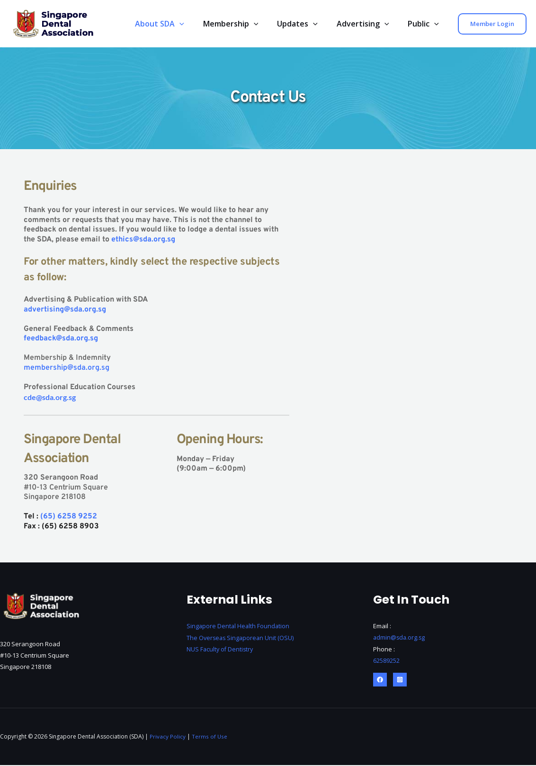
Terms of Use (210, 737)
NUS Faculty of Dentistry (221, 650)
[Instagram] (400, 680)
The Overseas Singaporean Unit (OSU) (242, 638)
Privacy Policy (168, 737)
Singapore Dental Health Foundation (239, 627)
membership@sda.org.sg (66, 369)
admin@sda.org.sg (400, 638)
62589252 (386, 661)
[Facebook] (380, 680)
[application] (196, 24)
